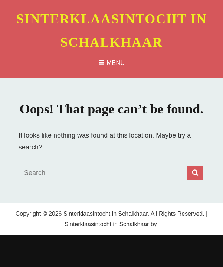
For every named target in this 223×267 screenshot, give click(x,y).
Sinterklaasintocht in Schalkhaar (105, 214)
